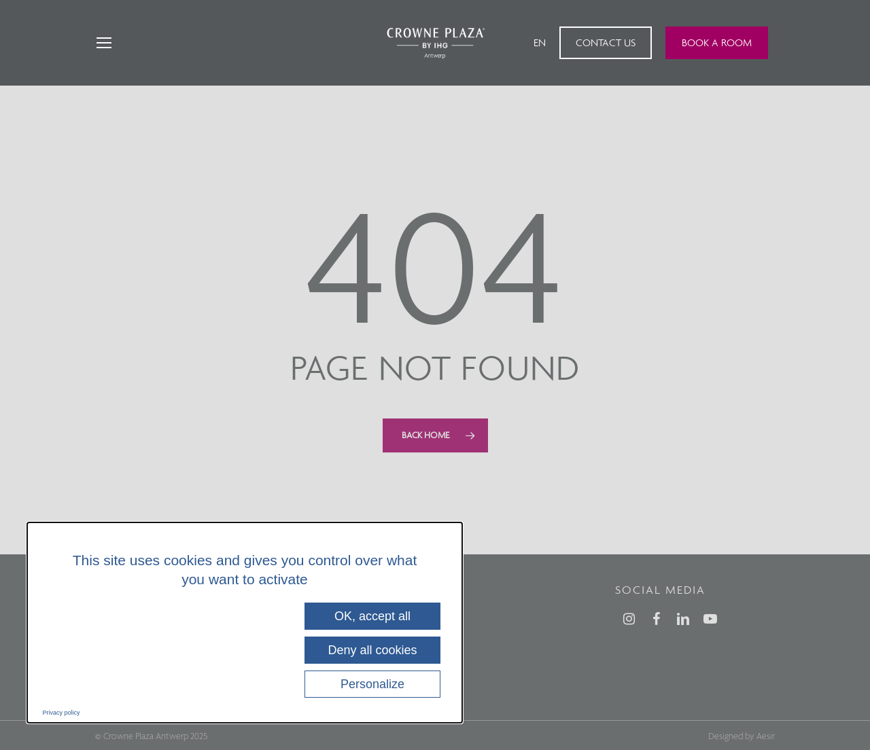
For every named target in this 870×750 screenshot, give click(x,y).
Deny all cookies (372, 650)
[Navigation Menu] (103, 43)
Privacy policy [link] (61, 712)
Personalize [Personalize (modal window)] (372, 684)
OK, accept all (372, 616)
